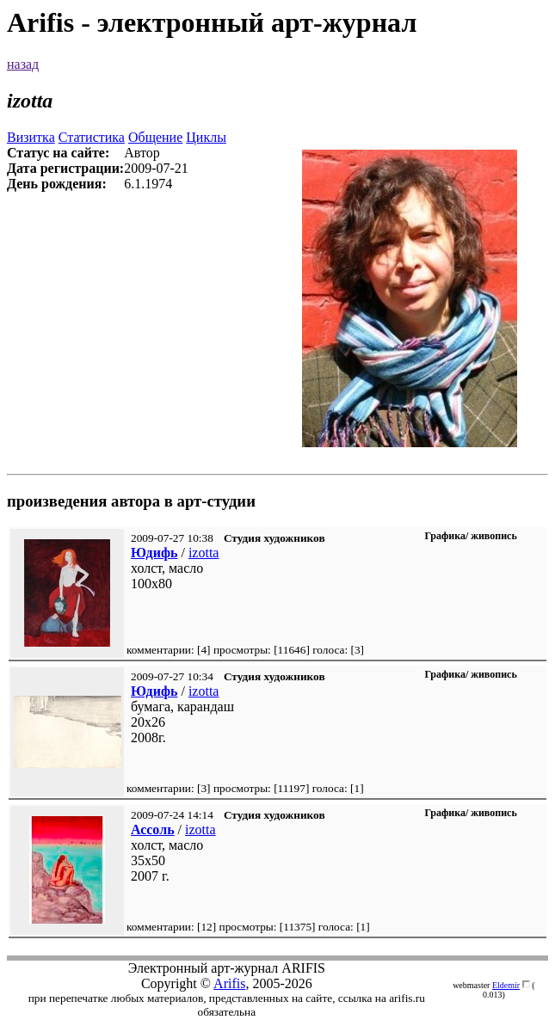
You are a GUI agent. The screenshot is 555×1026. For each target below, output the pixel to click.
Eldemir (506, 985)
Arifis (229, 983)
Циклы (206, 137)
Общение (155, 137)
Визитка (31, 137)
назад (23, 64)
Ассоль (153, 829)
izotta (203, 552)
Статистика (92, 137)
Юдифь (154, 552)
